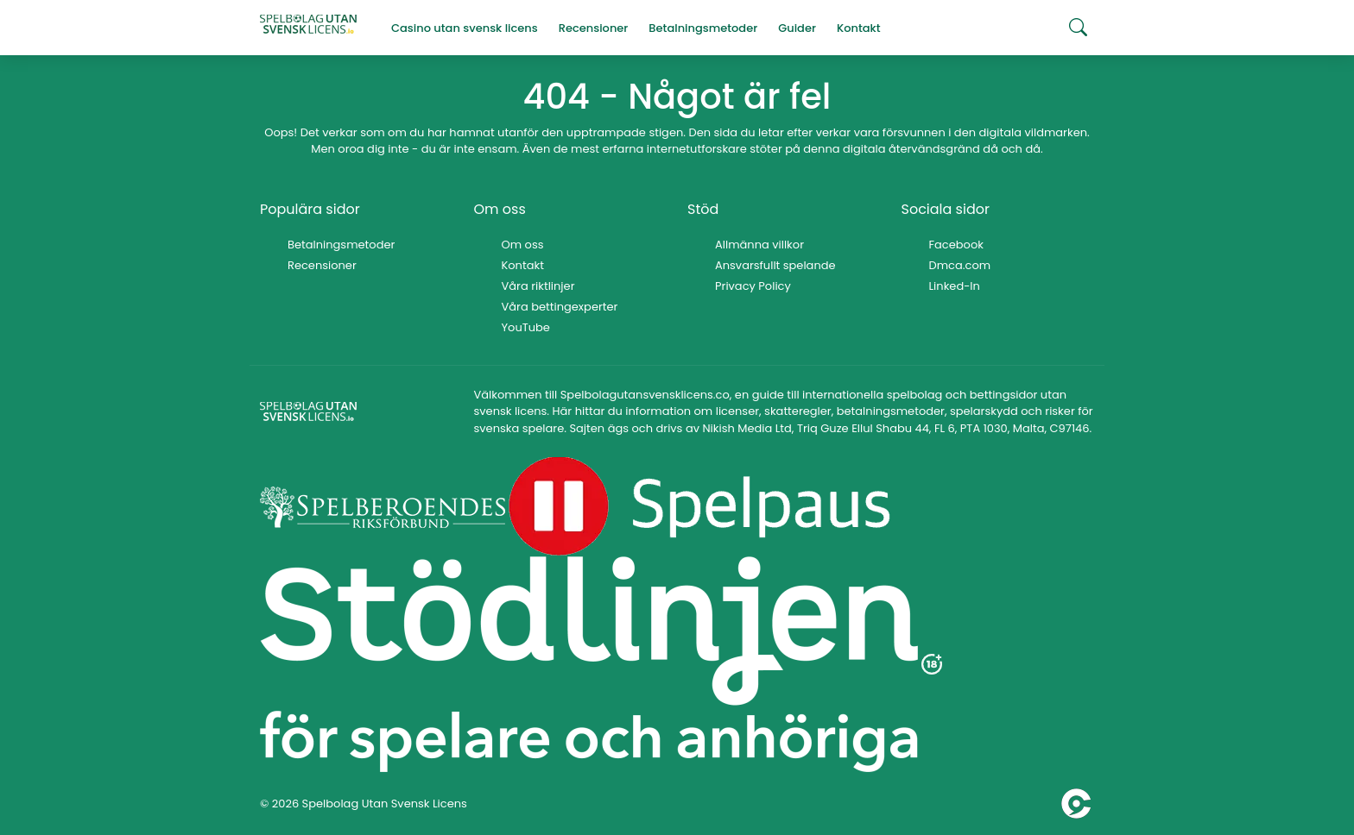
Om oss (523, 244)
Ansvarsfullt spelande (775, 265)
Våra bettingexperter (560, 306)
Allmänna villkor (759, 244)
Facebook (956, 244)
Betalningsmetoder (341, 244)
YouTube (526, 327)
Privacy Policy (753, 286)
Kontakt (523, 265)
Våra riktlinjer (538, 286)
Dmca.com (960, 265)
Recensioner (322, 265)
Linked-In (954, 286)
